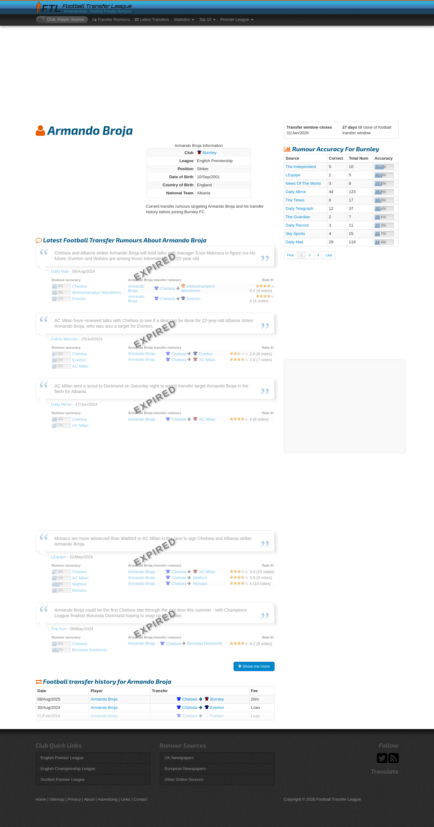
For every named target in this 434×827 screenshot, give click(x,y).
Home (41, 799)
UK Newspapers (179, 757)
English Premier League (62, 757)
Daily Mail (294, 242)
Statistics (184, 19)
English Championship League (68, 768)
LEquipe (293, 175)
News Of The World (303, 183)
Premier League (237, 19)
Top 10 (207, 19)
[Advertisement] (217, 72)
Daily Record (297, 225)
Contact (140, 799)
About (89, 799)
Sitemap (57, 799)
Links (125, 799)
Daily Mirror (296, 191)
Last (328, 255)
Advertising (108, 799)
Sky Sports (295, 233)
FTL (51, 8)
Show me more (254, 666)
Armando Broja (104, 699)
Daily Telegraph (299, 208)
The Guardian (298, 216)
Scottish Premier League (63, 779)
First (290, 255)
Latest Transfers (152, 19)
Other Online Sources (184, 779)
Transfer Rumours (111, 19)
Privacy (74, 799)
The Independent (301, 166)
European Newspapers (185, 768)
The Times (295, 200)
